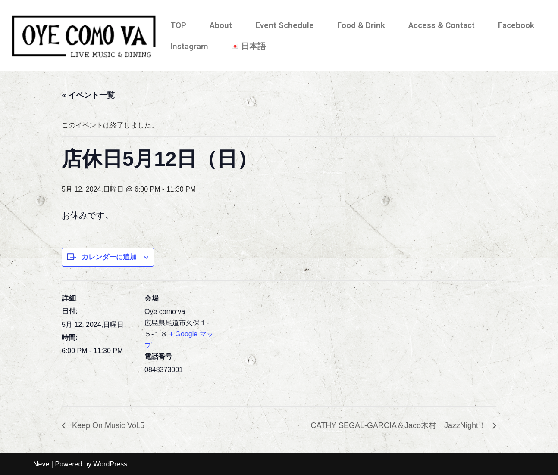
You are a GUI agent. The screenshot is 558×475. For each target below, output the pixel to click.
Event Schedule (284, 25)
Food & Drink (361, 25)
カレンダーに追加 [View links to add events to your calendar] (109, 257)
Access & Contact (441, 25)
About (221, 25)
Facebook (516, 25)
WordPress (110, 464)
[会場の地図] (272, 340)
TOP (178, 25)
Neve (41, 464)
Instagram (189, 46)
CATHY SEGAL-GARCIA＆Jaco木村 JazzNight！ (399, 425)
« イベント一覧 (88, 95)
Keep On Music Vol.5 (107, 425)
